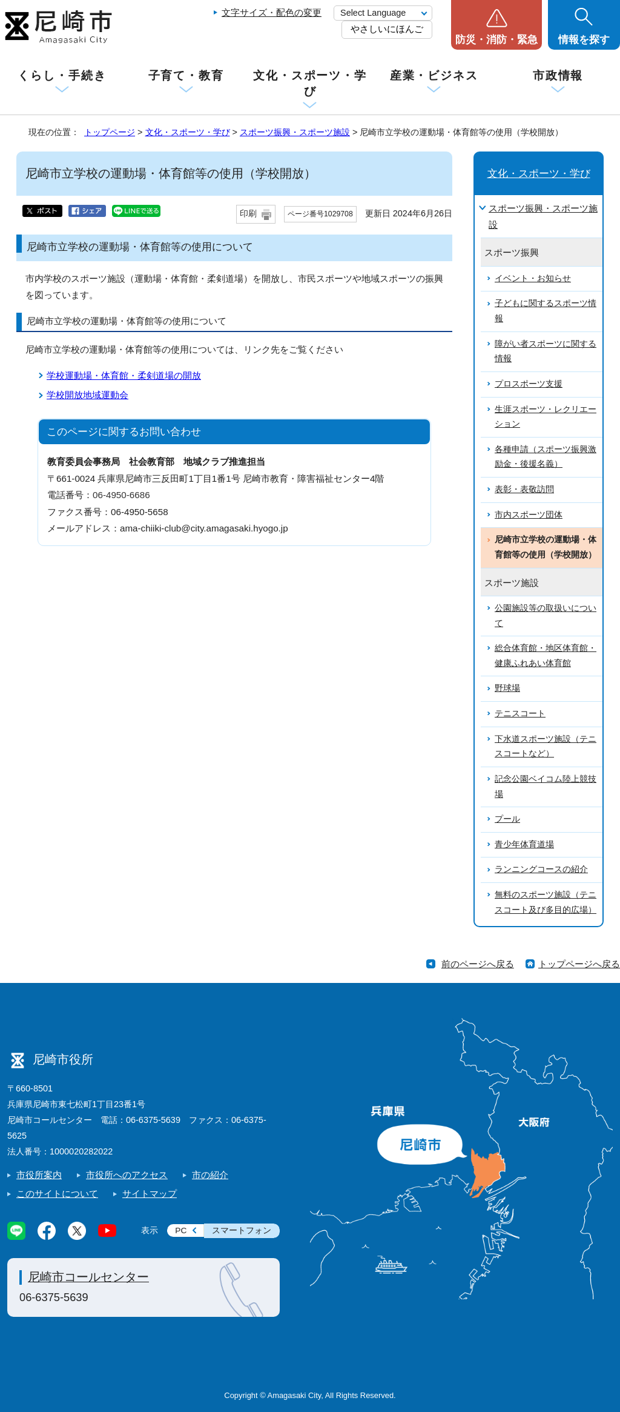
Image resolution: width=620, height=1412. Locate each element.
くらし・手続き (62, 75)
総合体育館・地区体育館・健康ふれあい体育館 (545, 656)
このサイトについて (57, 1193)
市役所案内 (39, 1175)
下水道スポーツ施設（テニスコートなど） (545, 746)
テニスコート (520, 713)
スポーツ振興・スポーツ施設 (295, 132)
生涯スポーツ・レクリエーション (545, 417)
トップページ (109, 132)
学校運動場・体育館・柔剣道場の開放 (124, 375)
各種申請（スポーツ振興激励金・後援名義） (545, 457)
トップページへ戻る (579, 964)
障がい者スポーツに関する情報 (545, 351)
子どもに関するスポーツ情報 (545, 311)
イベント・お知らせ (533, 278)
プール (507, 819)
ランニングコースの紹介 (541, 869)
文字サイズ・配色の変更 (272, 12)
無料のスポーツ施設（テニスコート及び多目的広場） (545, 902)
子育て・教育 (186, 75)
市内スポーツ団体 (528, 514)
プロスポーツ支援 (528, 383)
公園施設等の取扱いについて (545, 616)
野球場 (507, 688)
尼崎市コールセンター (88, 1277)
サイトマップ (149, 1193)
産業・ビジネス (434, 75)
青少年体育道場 (524, 844)
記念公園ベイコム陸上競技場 (545, 786)
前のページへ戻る (477, 964)
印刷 (248, 213)
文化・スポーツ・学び (310, 83)
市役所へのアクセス (127, 1175)
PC (180, 1230)
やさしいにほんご (387, 29)
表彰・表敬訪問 (524, 489)
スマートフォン (241, 1230)
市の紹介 (210, 1175)
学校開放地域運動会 (87, 395)
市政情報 (558, 75)
